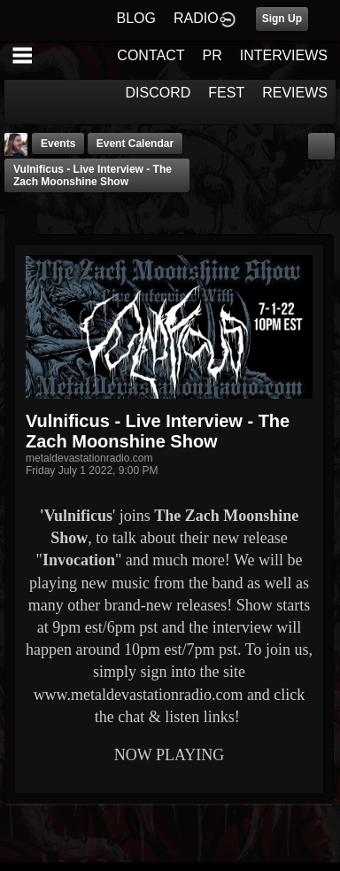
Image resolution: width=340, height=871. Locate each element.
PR (211, 55)
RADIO (196, 18)
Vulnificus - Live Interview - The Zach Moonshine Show (92, 175)
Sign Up (282, 18)
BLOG (136, 18)
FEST (226, 92)
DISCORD (158, 92)
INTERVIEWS (284, 55)
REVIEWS (295, 92)
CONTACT (150, 55)
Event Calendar (135, 143)
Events (58, 143)
